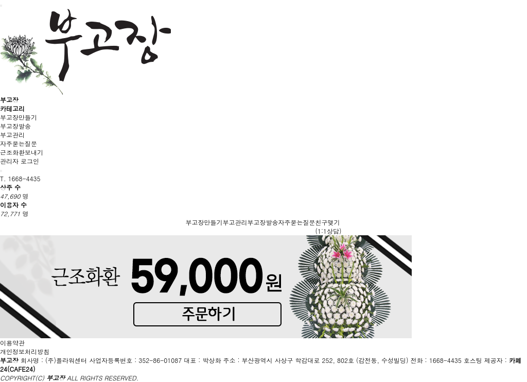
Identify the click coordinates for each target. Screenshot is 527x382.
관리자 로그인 (19, 161)
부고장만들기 (18, 117)
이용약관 (12, 342)
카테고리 (12, 108)
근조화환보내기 (21, 152)
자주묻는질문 (18, 143)
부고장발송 (15, 125)
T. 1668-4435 (20, 178)
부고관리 (12, 134)
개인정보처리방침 (24, 351)
